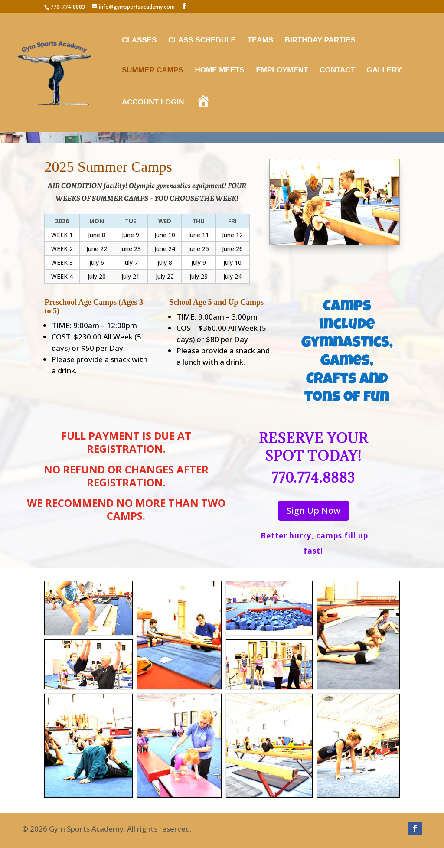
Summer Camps (152, 70)
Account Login (153, 102)
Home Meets (219, 70)
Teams (261, 40)
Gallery (384, 70)
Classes (139, 40)
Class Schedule (202, 40)
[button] (88, 608)
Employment (282, 70)
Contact (337, 70)
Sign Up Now (313, 510)
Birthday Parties (320, 40)
